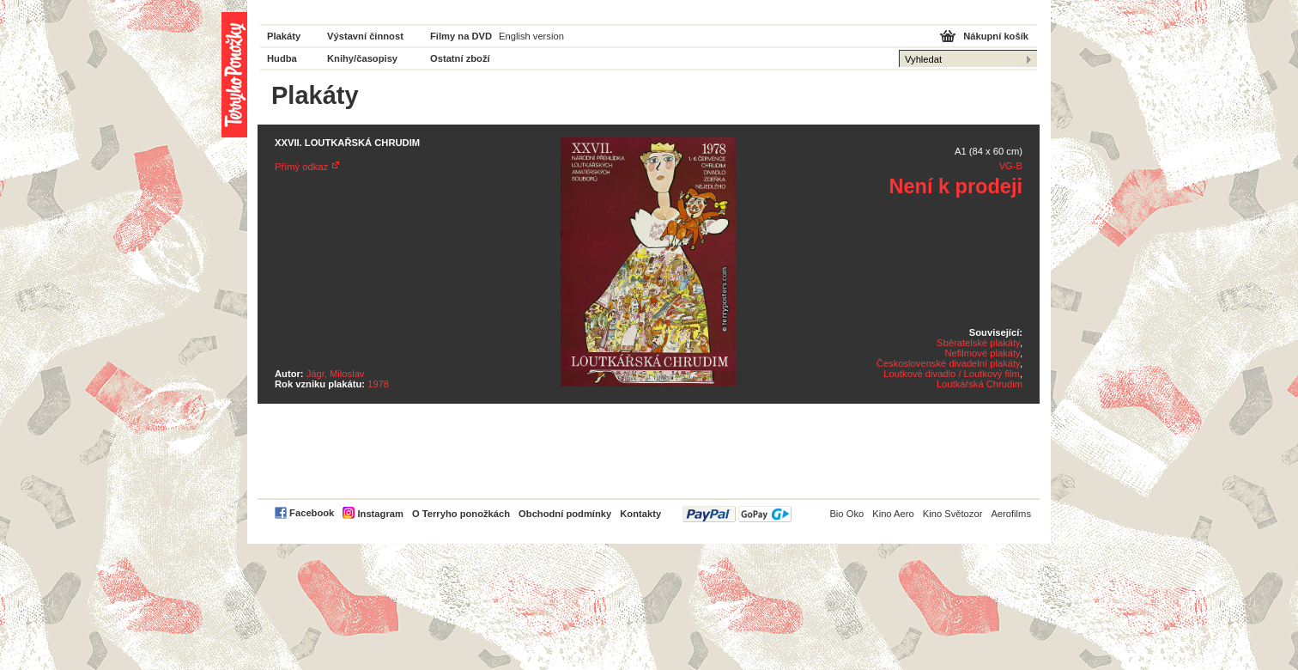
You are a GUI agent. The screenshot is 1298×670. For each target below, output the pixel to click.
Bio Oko (846, 514)
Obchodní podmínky (565, 514)
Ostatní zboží (460, 58)
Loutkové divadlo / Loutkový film (951, 373)
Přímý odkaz (301, 166)
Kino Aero (893, 514)
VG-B (1010, 166)
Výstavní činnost (365, 36)
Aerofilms (1011, 514)
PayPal (737, 514)
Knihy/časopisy (362, 58)
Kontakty (640, 514)
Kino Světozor (953, 514)
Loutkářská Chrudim (979, 384)
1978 (378, 384)
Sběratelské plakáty (978, 343)
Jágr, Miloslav (335, 373)
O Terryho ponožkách (461, 514)
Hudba (282, 58)
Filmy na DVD (461, 36)
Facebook (311, 513)
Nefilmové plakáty (981, 353)
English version (531, 36)
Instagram (380, 514)
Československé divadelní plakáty (948, 363)
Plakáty (283, 36)
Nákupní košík (995, 36)
